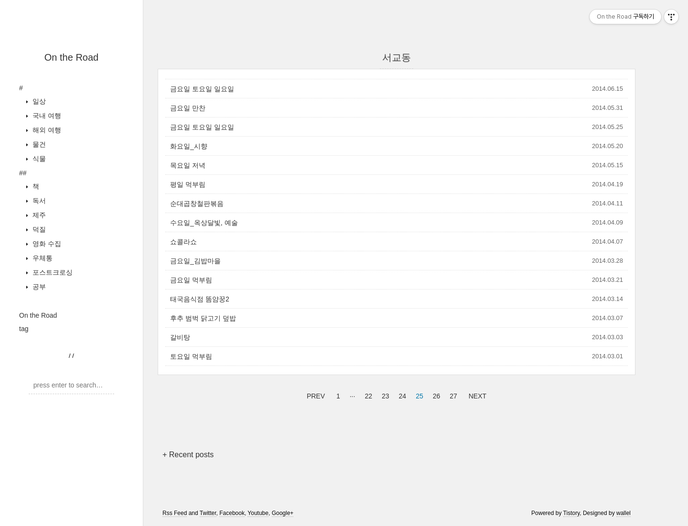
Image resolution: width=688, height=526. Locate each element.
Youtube (258, 513)
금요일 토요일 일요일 (202, 89)
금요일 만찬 (187, 108)
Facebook (232, 513)
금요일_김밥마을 (195, 261)
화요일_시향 (188, 146)
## (23, 173)
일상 (38, 101)
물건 (38, 144)
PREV (314, 394)
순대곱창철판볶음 (197, 203)
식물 (38, 158)
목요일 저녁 (187, 165)
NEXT (476, 394)
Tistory (571, 513)
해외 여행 (46, 130)
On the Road (71, 57)
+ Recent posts (188, 455)
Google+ (283, 513)
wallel (623, 513)
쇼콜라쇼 (183, 242)
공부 (38, 286)
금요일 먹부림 (191, 280)
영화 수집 (46, 243)
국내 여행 (46, 115)
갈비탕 (180, 337)
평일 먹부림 (187, 184)
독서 (38, 200)
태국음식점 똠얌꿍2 (199, 299)
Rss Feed (174, 513)
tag (23, 329)
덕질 (38, 229)
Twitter (208, 513)
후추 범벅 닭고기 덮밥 (203, 318)
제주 (38, 215)
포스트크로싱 (52, 272)
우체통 (42, 258)
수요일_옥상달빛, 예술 (204, 222)
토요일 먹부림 (191, 356)
